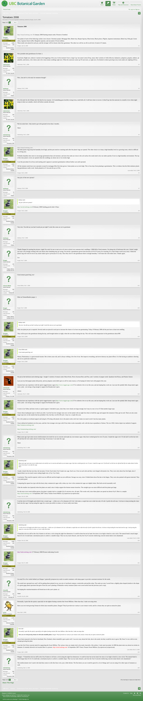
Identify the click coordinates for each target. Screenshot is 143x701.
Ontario (12, 96)
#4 (139, 120)
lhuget (5, 262)
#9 (139, 246)
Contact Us (126, 697)
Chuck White (7, 287)
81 (13, 393)
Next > (15, 22)
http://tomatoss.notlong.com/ (25, 428)
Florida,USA (11, 294)
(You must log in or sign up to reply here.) (131, 683)
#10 (139, 271)
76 (13, 92)
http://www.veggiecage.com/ (64, 387)
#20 (139, 550)
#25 (139, 680)
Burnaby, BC (11, 600)
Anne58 (5, 593)
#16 (139, 434)
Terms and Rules (137, 699)
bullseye (5, 89)
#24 (139, 655)
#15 (139, 398)
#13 (139, 347)
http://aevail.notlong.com (24, 208)
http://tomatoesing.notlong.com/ (26, 432)
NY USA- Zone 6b (10, 73)
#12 (139, 320)
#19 (139, 523)
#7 (139, 196)
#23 (139, 627)
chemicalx (6, 390)
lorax (4, 616)
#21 (139, 578)
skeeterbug (6, 135)
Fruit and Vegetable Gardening (16, 19)
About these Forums (136, 5)
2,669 (13, 43)
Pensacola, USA (10, 144)
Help (131, 697)
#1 (139, 49)
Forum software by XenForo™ (16, 699)
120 (13, 265)
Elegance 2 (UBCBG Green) (9, 697)
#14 (139, 374)
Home (134, 697)
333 (13, 291)
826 (13, 139)
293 (13, 68)
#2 (139, 73)
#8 (139, 223)
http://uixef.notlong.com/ (24, 496)
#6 (139, 173)
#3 (139, 95)
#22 (139, 600)
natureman (6, 65)
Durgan (31, 19)
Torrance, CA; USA (10, 398)
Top (137, 697)
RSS (140, 697)
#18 (139, 499)
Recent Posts (6, 9)
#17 (139, 458)
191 (13, 597)
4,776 (13, 621)
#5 (139, 144)
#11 (139, 294)
